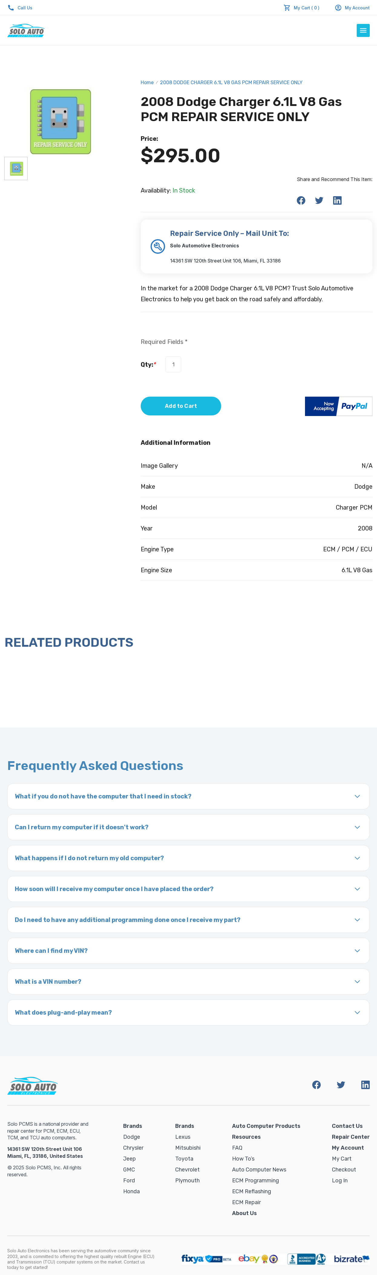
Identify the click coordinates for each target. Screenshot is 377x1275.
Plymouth (187, 1180)
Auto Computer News (259, 1169)
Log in (340, 1180)
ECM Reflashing (251, 1191)
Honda (131, 1191)
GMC (129, 1169)
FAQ (237, 1148)
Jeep (129, 1158)
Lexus (182, 1137)
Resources (246, 1137)
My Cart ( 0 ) (307, 7)
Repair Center (351, 1137)
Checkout (344, 1169)
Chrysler (133, 1148)
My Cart (342, 1158)
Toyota (184, 1158)
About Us (244, 1213)
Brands (132, 1126)
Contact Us (347, 1126)
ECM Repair (246, 1202)
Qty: (148, 364)
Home (147, 82)
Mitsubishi (188, 1148)
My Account (352, 8)
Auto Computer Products (266, 1126)
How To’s (243, 1158)
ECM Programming (255, 1180)
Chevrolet (187, 1169)
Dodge (131, 1137)
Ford (129, 1180)
